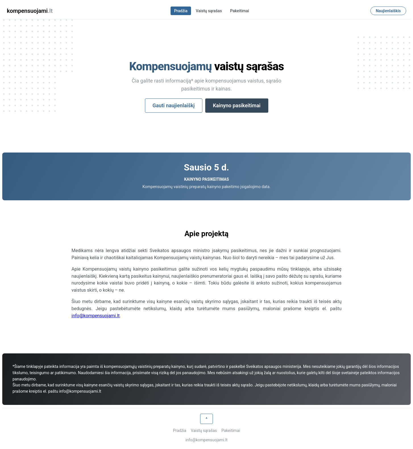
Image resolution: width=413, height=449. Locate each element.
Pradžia (180, 11)
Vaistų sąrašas (209, 11)
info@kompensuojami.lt (96, 315)
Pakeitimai (239, 11)
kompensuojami (30, 10)
